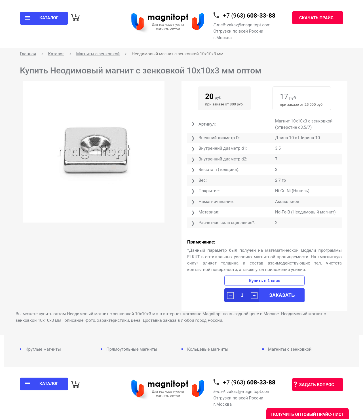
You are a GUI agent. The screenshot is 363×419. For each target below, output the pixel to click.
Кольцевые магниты (207, 349)
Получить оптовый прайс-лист (307, 414)
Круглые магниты (43, 349)
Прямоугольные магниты (131, 349)
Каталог (56, 53)
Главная (28, 53)
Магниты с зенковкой (98, 53)
